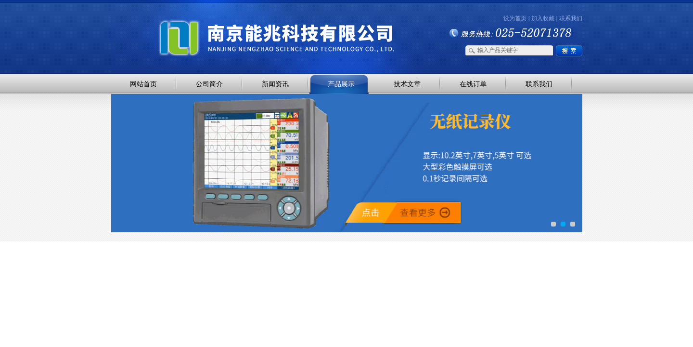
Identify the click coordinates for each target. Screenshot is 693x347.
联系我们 (570, 18)
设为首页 (514, 18)
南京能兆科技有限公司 (212, 20)
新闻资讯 (275, 84)
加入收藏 (542, 18)
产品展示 (341, 84)
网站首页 (143, 84)
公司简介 (209, 84)
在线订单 (473, 84)
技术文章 (407, 84)
